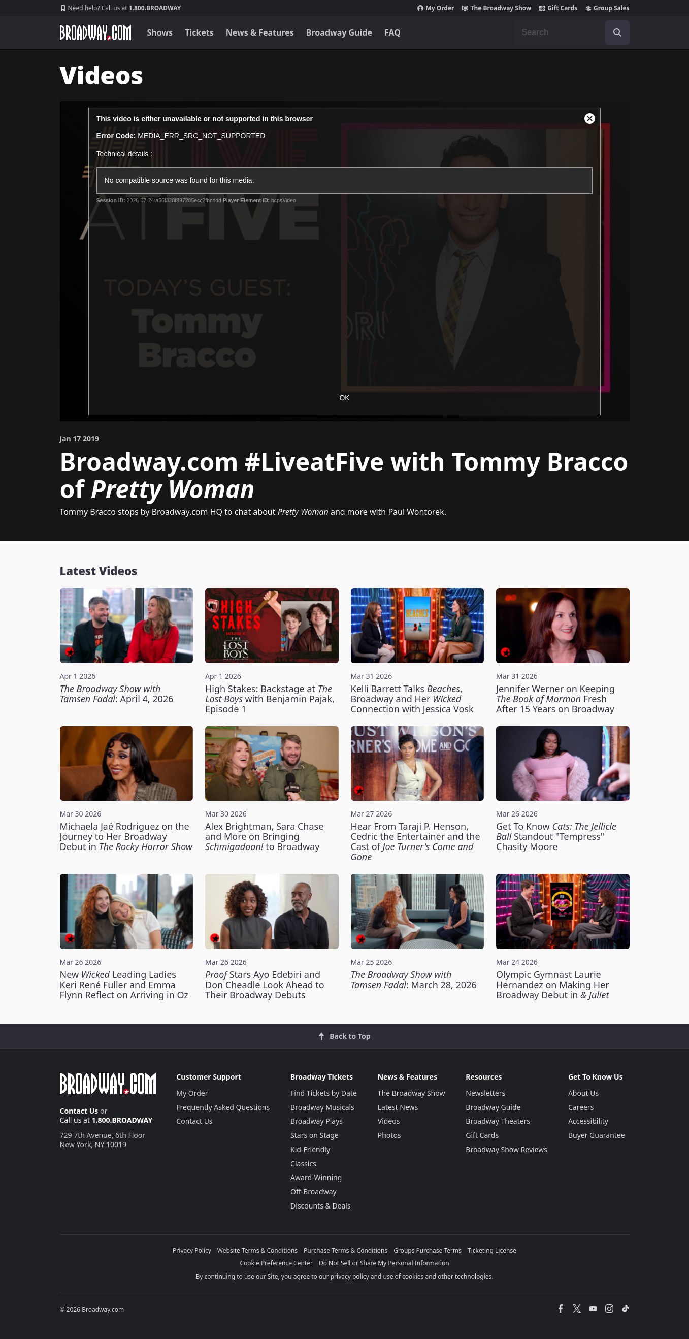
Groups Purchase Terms (427, 1250)
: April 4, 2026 (117, 693)
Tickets (199, 32)
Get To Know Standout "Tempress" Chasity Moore (556, 836)
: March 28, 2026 (414, 979)
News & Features (260, 32)
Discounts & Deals (320, 1206)
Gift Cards (558, 8)
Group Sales (607, 8)
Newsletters (485, 1093)
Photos (389, 1135)
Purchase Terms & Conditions (345, 1250)
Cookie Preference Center (276, 1263)
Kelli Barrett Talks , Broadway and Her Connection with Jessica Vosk (412, 698)
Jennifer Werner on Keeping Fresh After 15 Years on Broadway (555, 698)
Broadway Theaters (498, 1121)
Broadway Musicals (322, 1107)
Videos (389, 1121)
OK (344, 398)
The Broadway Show (496, 8)
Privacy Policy (192, 1250)
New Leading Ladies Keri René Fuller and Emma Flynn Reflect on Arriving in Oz (124, 984)
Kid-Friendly (310, 1149)
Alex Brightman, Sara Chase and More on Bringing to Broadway (264, 836)
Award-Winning (316, 1177)
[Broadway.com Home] (95, 32)
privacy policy (350, 1276)
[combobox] (572, 32)
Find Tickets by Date (323, 1093)
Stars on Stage (314, 1135)
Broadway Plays (316, 1121)
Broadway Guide (339, 32)
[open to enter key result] (617, 32)
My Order (435, 8)
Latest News (398, 1107)
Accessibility (588, 1121)
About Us (583, 1093)
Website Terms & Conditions (257, 1250)
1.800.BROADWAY (120, 8)
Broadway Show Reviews (506, 1149)
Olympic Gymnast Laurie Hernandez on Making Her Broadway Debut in (552, 984)
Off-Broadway (313, 1191)
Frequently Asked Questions (223, 1107)
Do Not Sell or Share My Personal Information (384, 1263)
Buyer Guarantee (596, 1135)
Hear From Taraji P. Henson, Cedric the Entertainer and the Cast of (415, 841)
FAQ (392, 32)
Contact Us (79, 1111)
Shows (160, 32)
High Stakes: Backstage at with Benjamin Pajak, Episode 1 (270, 698)
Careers (581, 1107)
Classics (303, 1163)
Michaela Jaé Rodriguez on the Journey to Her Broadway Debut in (126, 836)
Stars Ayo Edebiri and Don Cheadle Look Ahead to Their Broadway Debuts (264, 984)
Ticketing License (492, 1250)
